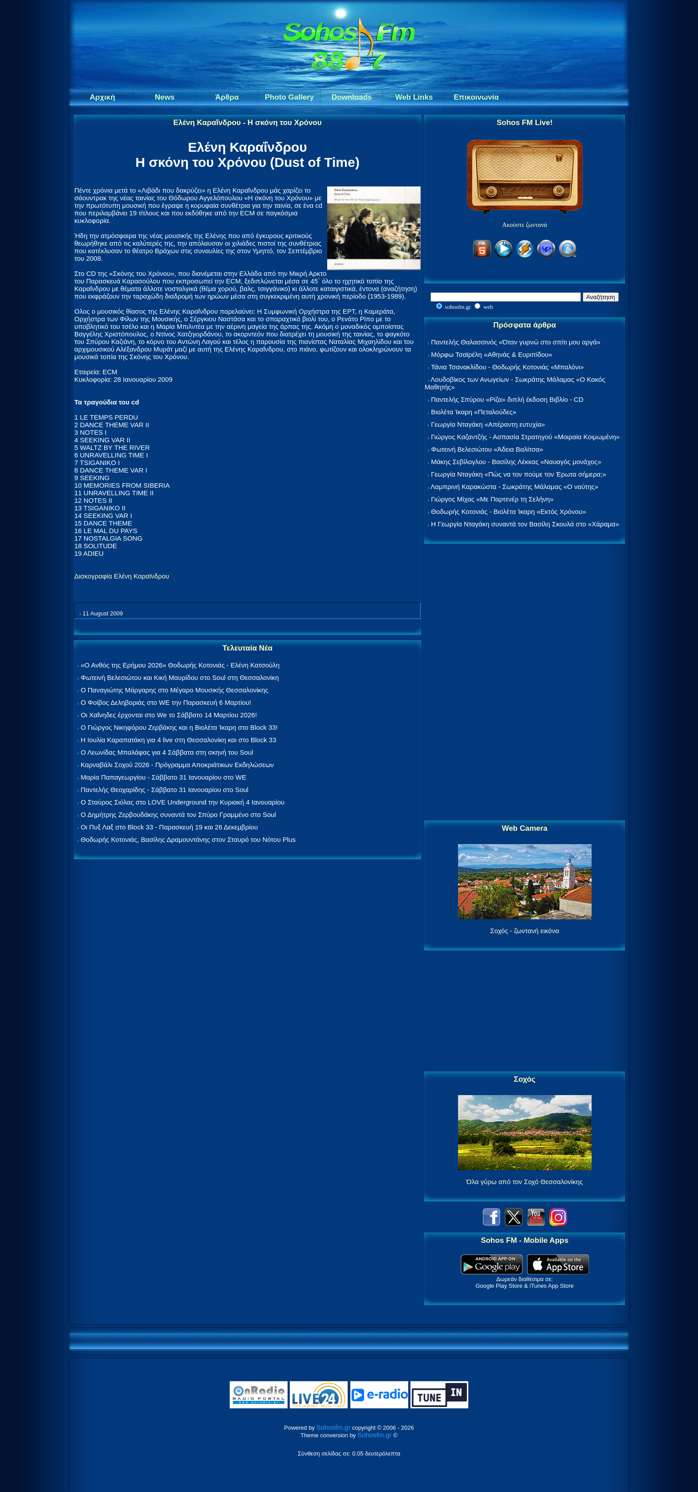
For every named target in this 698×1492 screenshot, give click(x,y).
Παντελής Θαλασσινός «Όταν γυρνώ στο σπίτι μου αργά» (516, 342)
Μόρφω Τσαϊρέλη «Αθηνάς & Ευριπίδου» (491, 354)
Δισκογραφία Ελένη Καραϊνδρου (121, 576)
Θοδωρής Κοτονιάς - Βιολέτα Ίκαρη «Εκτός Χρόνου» (508, 511)
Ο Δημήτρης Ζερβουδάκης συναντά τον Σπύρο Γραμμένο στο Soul (178, 814)
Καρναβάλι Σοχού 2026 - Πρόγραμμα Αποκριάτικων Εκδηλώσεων (177, 764)
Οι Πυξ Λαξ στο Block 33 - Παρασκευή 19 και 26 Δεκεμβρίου (169, 827)
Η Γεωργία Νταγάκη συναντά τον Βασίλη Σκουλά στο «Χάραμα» (525, 524)
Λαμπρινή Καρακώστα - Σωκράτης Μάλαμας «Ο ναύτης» (514, 486)
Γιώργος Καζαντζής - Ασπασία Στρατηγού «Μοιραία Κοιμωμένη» (525, 437)
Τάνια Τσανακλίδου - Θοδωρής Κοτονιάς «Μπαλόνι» (507, 367)
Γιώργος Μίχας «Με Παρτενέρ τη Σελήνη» (492, 499)
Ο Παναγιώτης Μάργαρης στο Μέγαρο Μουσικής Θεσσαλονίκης (174, 690)
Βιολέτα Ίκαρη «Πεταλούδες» (473, 412)
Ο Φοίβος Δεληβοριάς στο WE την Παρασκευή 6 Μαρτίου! (166, 702)
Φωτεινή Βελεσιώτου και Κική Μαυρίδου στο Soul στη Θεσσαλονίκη (180, 677)
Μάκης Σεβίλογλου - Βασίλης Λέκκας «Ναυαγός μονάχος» (516, 461)
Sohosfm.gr (334, 1427)
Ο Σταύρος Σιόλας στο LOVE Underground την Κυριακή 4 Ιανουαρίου (182, 802)
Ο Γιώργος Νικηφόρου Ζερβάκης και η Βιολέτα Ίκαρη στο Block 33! (179, 727)
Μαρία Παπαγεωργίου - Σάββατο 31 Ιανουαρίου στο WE (163, 777)
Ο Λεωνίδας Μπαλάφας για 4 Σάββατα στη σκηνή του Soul (167, 752)
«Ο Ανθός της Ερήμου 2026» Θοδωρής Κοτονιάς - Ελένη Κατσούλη (180, 665)
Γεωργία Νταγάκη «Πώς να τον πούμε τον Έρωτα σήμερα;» (518, 474)
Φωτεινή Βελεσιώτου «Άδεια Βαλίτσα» (487, 449)
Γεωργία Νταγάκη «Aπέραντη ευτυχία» (488, 424)
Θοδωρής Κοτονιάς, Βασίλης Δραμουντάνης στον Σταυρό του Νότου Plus (188, 839)
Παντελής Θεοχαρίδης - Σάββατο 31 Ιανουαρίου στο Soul (164, 789)
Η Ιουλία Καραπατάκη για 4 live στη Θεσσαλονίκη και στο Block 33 (178, 740)
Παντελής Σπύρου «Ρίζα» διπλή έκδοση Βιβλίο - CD (507, 399)
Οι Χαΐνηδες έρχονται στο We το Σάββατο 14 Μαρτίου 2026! (169, 715)
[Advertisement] (525, 682)
